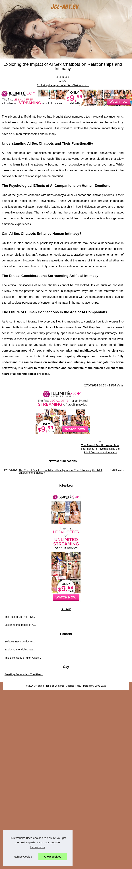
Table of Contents (55, 685)
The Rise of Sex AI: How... (20, 616)
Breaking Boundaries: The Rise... (24, 674)
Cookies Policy (73, 685)
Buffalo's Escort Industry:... (20, 641)
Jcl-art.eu (39, 685)
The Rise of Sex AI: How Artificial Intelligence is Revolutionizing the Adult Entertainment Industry (100, 448)
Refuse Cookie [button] (23, 856)
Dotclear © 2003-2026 (94, 685)
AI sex (62, 81)
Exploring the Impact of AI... (20, 624)
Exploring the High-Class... (20, 649)
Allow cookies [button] (52, 856)
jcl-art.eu (64, 76)
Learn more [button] (37, 847)
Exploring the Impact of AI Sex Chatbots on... (63, 85)
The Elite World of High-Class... (23, 657)
